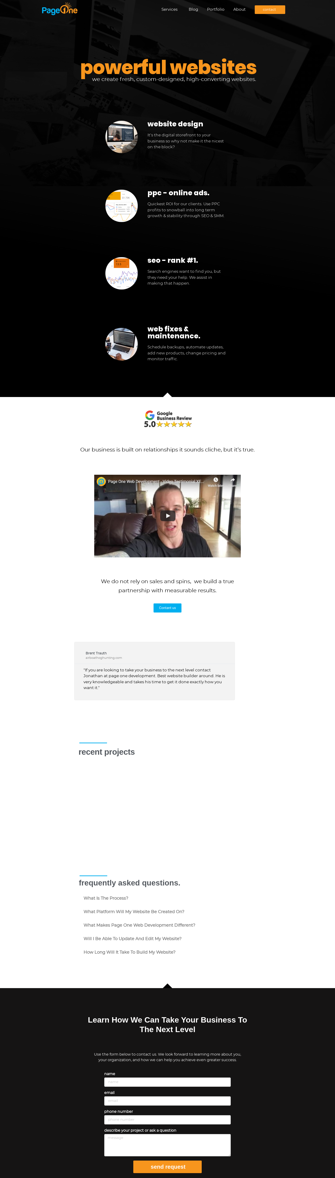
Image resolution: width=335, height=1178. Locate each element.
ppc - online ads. (178, 193)
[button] (167, 898)
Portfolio (215, 9)
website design (175, 124)
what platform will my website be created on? (134, 912)
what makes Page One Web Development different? (139, 925)
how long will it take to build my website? (129, 952)
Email (109, 1093)
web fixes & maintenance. (173, 332)
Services (170, 9)
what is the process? (106, 898)
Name (109, 1074)
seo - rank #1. (172, 260)
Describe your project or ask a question (140, 1130)
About (239, 9)
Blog (193, 9)
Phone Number (118, 1112)
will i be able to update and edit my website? (132, 939)
